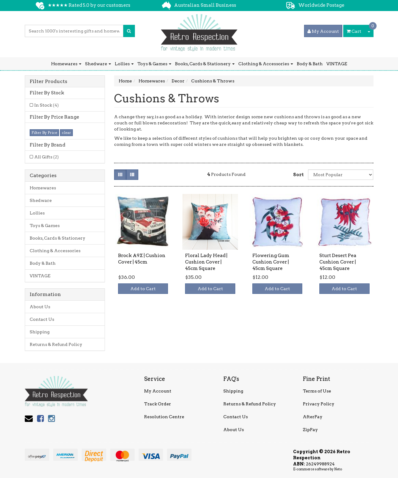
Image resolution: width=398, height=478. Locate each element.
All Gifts (46, 156)
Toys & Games (154, 63)
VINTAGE (336, 63)
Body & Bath (310, 63)
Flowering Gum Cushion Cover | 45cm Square (270, 262)
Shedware (98, 63)
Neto (338, 469)
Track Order (157, 403)
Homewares (66, 63)
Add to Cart (143, 288)
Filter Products (48, 81)
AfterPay (312, 416)
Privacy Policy (318, 403)
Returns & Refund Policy (56, 344)
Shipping (40, 331)
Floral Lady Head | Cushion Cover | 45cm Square (206, 262)
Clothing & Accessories (265, 63)
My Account (157, 391)
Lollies (124, 63)
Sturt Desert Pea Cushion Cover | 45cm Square (337, 262)
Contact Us (42, 319)
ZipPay (310, 429)
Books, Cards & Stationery (205, 63)
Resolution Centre (164, 416)
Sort (298, 174)
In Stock (46, 105)
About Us (40, 306)
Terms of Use (317, 391)
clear (66, 132)
